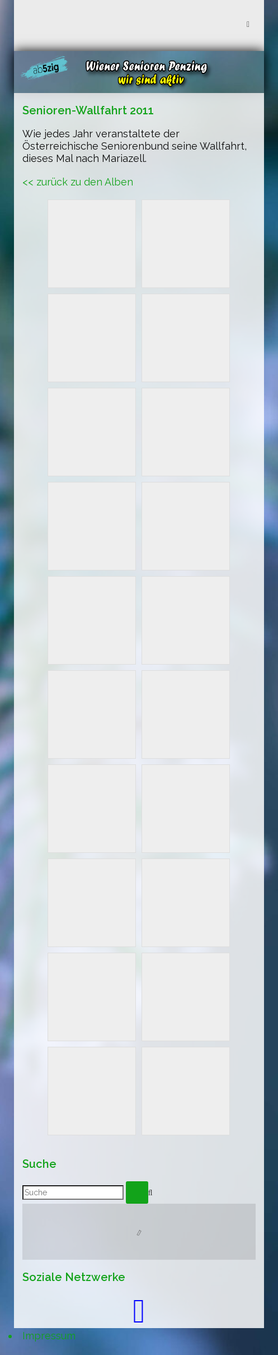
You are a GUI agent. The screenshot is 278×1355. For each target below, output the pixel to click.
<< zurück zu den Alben (77, 182)
